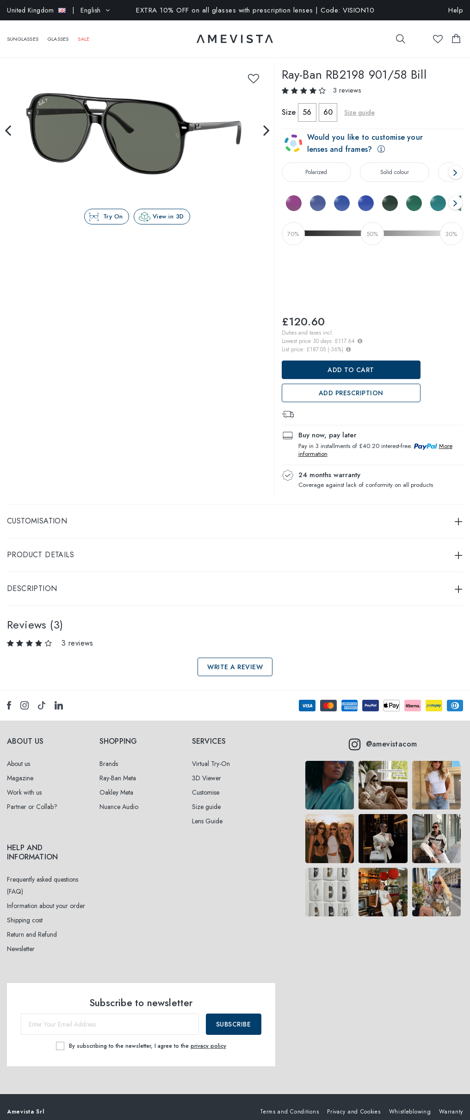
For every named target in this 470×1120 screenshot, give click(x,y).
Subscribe (233, 1015)
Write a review (235, 657)
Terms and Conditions (289, 1102)
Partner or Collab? (32, 797)
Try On (113, 207)
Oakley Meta (116, 783)
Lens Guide (207, 811)
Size (289, 103)
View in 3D (168, 207)
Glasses (58, 34)
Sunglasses (22, 34)
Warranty (451, 1102)
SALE (83, 34)
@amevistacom (383, 735)
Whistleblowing (410, 1102)
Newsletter (21, 939)
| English (58, 10)
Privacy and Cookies (353, 1102)
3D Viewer (206, 768)
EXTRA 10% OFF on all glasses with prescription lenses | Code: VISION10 (255, 10)
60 (328, 103)
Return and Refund (32, 925)
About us (18, 754)
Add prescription (351, 383)
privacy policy (208, 1036)
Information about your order (46, 896)
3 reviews (347, 81)
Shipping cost (25, 910)
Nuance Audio (118, 797)
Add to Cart (351, 360)
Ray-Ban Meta (117, 768)
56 (307, 103)
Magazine (20, 768)
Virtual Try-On (211, 754)
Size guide (359, 103)
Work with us (24, 783)
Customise (205, 783)
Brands (108, 754)
